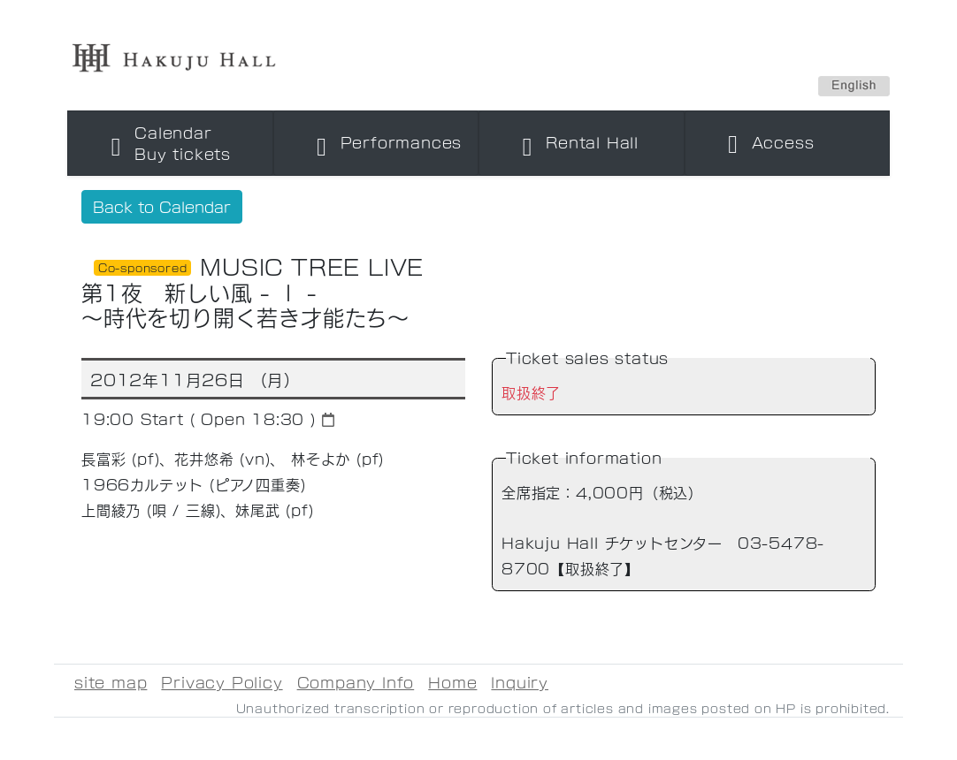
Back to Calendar (162, 206)
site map (110, 682)
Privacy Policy (221, 682)
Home (452, 682)
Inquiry (519, 682)
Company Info (356, 682)
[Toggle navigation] (170, 143)
